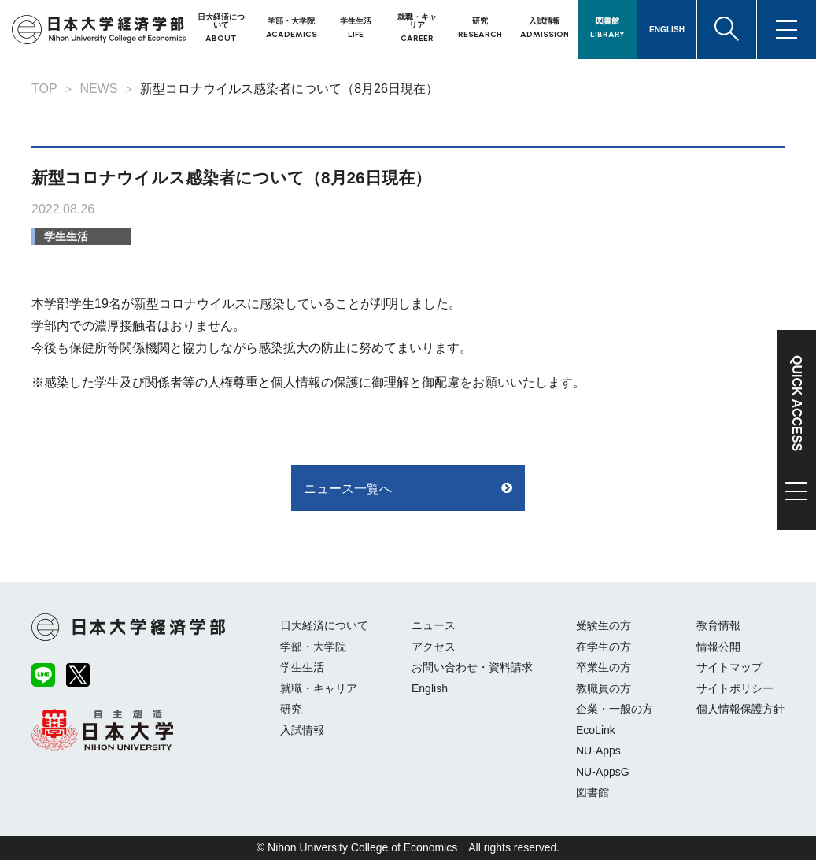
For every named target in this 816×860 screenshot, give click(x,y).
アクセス (434, 646)
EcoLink (595, 730)
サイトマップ (729, 667)
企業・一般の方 (614, 708)
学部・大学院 (313, 646)
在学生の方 (603, 646)
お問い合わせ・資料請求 (472, 667)
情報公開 (718, 646)
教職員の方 (603, 688)
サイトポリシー (735, 688)
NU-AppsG (603, 771)
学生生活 (66, 236)
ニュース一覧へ (348, 488)
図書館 (592, 792)
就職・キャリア (318, 688)
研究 (291, 708)
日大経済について (324, 625)
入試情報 (302, 730)
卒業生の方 (603, 667)
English (430, 688)
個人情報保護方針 (740, 708)
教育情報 (718, 625)
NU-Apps (598, 750)
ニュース (434, 625)
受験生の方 (603, 625)
